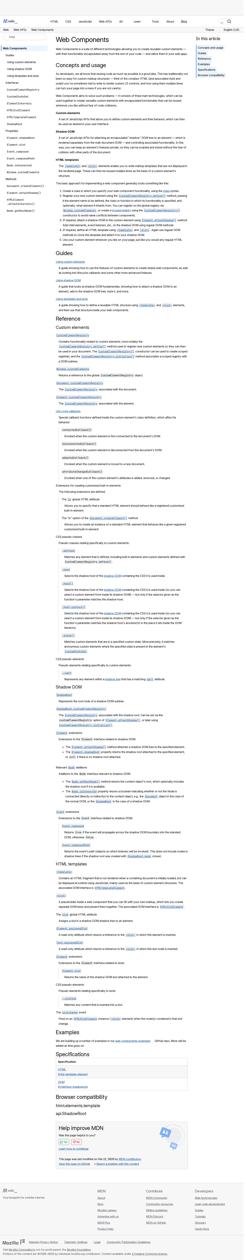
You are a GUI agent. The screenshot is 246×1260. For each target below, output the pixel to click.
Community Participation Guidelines (128, 1242)
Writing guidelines (156, 1210)
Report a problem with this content (117, 1164)
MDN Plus (103, 1222)
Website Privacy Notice (43, 1242)
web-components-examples (132, 1041)
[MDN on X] (17, 1218)
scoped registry (121, 210)
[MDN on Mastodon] (23, 1218)
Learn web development (210, 1204)
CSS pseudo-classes (69, 537)
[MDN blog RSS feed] (29, 1218)
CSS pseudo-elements (70, 659)
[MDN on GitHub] (5, 1218)
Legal (97, 1242)
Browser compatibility (211, 75)
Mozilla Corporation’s (22, 1249)
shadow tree (113, 679)
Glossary (200, 1222)
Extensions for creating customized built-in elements (88, 485)
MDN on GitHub (156, 1222)
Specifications (206, 69)
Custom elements (72, 327)
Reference (204, 58)
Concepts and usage (210, 47)
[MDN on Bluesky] (11, 1218)
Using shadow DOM (68, 280)
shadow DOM (112, 576)
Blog (184, 21)
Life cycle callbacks (68, 411)
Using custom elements (70, 261)
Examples (204, 64)
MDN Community (156, 1198)
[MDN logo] (10, 1191)
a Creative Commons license (149, 1254)
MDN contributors (130, 1159)
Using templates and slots (72, 299)
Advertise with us (108, 1216)
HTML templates (71, 863)
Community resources (159, 1204)
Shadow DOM (69, 687)
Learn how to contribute (73, 1148)
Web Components (15, 48)
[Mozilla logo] (14, 1242)
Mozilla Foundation (79, 1249)
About (101, 1198)
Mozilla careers (107, 1210)
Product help (105, 1229)
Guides (202, 53)
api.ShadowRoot (71, 1113)
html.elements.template (78, 1105)
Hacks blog (202, 1229)
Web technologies (206, 1198)
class (166, 191)
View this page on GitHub (74, 1164)
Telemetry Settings (75, 1242)
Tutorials (200, 1216)
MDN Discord (155, 1216)
